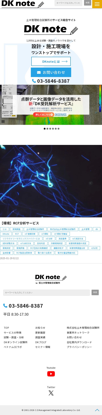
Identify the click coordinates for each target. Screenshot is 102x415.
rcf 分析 (49, 238)
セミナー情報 (42, 347)
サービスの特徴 (12, 332)
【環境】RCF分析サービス (19, 223)
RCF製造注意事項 (24, 252)
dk (96, 229)
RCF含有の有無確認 (39, 248)
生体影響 (6, 252)
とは (5, 229)
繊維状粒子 (58, 248)
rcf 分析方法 (25, 243)
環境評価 (20, 248)
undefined (5, 105)
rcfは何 (94, 248)
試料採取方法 (8, 243)
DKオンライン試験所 (16, 342)
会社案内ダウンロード (79, 342)
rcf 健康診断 (30, 233)
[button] (97, 4)
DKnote (6, 233)
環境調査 (16, 229)
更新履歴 (40, 332)
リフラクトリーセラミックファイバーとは (21, 238)
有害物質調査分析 (77, 248)
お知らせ (40, 327)
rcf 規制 (44, 233)
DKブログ (40, 342)
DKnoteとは (51, 61)
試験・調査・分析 (14, 337)
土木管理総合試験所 (35, 229)
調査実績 (40, 337)
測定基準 (62, 238)
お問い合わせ (57, 72)
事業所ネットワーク (78, 332)
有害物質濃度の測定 (77, 243)
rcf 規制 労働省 (60, 233)
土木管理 (85, 229)
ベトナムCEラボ (13, 347)
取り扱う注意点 (45, 252)
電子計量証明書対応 (66, 252)
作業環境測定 (57, 243)
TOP (6, 327)
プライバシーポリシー (79, 347)
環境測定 (6, 248)
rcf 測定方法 (77, 238)
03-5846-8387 (53, 81)
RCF (17, 233)
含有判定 (41, 243)
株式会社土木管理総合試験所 (63, 229)
